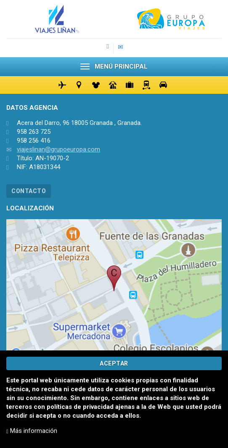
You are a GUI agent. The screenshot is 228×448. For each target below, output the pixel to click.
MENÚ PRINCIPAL (114, 66)
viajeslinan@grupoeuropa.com (58, 149)
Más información (31, 431)
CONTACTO (28, 191)
